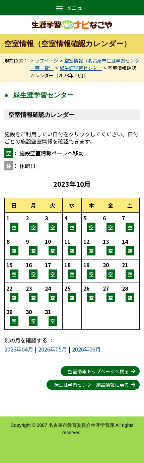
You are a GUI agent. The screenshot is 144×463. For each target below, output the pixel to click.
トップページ (44, 60)
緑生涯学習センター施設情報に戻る (91, 384)
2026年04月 (18, 349)
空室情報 (14, 224)
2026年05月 (52, 349)
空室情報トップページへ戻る (98, 371)
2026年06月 (86, 349)
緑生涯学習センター (81, 68)
